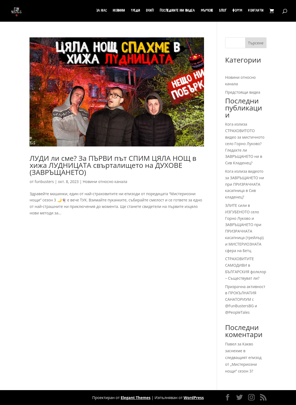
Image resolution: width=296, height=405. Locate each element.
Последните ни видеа (177, 11)
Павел (230, 344)
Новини (119, 11)
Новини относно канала (105, 181)
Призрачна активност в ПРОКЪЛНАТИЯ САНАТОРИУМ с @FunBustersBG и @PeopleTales (245, 299)
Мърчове (207, 11)
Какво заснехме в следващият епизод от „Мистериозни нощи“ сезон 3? (243, 357)
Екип (150, 11)
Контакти (256, 11)
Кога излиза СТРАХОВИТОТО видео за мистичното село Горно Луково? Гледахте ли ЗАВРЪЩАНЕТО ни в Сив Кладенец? (244, 143)
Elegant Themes (135, 397)
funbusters (44, 181)
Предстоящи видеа (242, 92)
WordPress (194, 397)
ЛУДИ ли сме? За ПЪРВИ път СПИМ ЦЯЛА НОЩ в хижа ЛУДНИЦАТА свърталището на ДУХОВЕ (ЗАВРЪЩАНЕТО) (112, 165)
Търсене (256, 42)
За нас (101, 11)
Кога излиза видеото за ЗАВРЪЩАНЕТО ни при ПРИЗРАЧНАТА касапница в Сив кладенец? (244, 184)
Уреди (135, 11)
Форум (237, 11)
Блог (222, 11)
